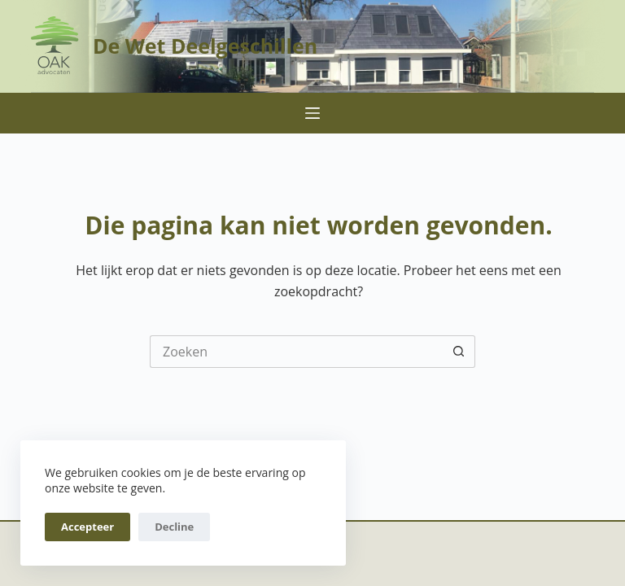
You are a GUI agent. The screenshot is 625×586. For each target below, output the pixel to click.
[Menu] (312, 113)
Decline (174, 526)
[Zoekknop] (459, 351)
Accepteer (87, 526)
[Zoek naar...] (296, 351)
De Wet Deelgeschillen (205, 45)
